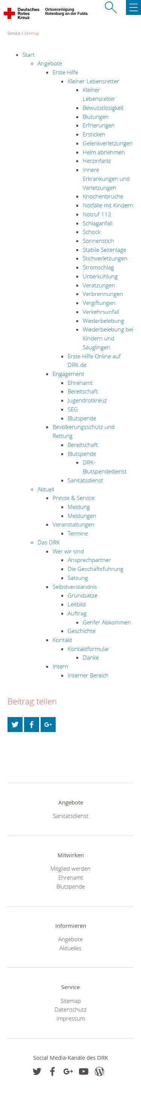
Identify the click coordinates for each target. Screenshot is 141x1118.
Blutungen (96, 116)
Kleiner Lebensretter (93, 81)
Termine (78, 533)
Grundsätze (82, 595)
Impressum (70, 1018)
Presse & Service (73, 497)
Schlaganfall (97, 223)
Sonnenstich (98, 240)
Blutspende (82, 418)
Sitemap (31, 33)
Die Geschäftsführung (95, 568)
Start (29, 54)
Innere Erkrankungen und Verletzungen (106, 178)
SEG (73, 409)
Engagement (68, 373)
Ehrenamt (80, 382)
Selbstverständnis (75, 586)
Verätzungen (99, 285)
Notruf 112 (97, 214)
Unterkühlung (100, 276)
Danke (91, 657)
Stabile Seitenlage (104, 249)
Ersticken (94, 134)
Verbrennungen (103, 293)
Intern (60, 666)
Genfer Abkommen (107, 622)
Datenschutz (70, 1009)
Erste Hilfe (65, 72)
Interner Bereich (88, 675)
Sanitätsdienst (85, 480)
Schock (91, 231)
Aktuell (46, 489)
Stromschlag (98, 267)
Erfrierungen (99, 125)
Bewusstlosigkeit (103, 107)
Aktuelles (70, 948)
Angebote (50, 63)
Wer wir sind (68, 551)
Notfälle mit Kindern (108, 205)
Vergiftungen (99, 302)
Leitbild (77, 604)
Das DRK (49, 542)
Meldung (79, 506)
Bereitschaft (83, 391)
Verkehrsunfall (101, 311)
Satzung (78, 577)
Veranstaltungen (73, 524)
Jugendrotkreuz (87, 400)
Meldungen (82, 515)
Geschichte (82, 630)
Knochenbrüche (103, 196)
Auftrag (77, 613)
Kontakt (62, 639)
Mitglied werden (70, 868)
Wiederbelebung (103, 320)
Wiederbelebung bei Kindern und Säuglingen (108, 337)
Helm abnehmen (104, 152)
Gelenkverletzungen (108, 143)
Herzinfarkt (97, 160)
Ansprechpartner (89, 559)
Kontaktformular (88, 648)
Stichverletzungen (105, 258)
